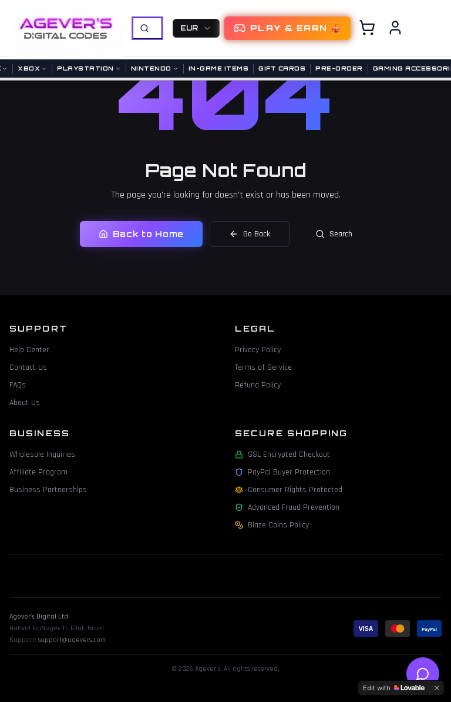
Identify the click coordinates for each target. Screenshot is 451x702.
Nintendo (155, 68)
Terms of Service (263, 367)
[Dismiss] (437, 688)
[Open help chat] (422, 673)
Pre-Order (339, 68)
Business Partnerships (48, 489)
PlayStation (89, 68)
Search (333, 234)
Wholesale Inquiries (42, 454)
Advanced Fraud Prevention (287, 507)
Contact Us (28, 367)
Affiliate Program (38, 472)
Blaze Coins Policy (272, 525)
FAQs (17, 385)
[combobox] (196, 28)
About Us (24, 402)
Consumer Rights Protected (288, 489)
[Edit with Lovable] (393, 688)
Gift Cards (281, 68)
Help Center (29, 350)
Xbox (32, 68)
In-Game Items (219, 68)
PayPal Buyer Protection (282, 472)
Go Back (249, 234)
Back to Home (141, 234)
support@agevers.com (72, 640)
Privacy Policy (258, 350)
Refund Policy (258, 385)
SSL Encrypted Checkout (282, 454)
